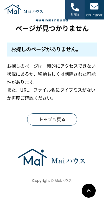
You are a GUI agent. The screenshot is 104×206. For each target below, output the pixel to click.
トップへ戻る (52, 119)
